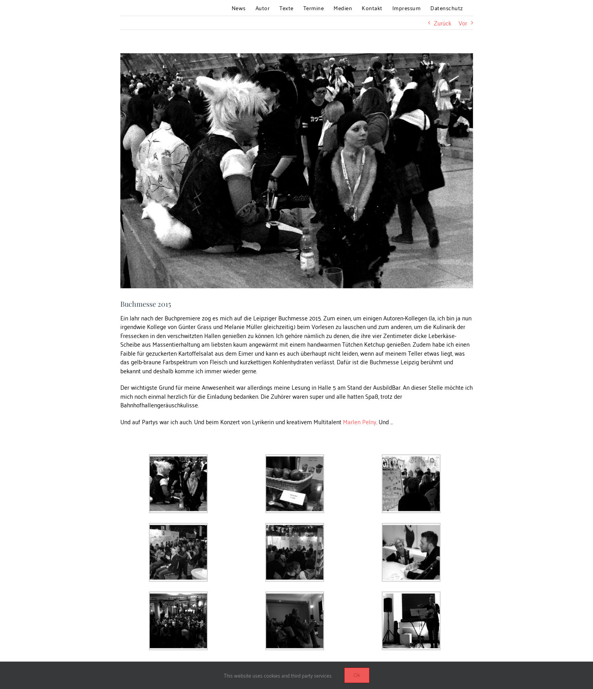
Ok (357, 675)
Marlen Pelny (359, 421)
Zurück (442, 22)
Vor (463, 22)
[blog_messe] (296, 170)
